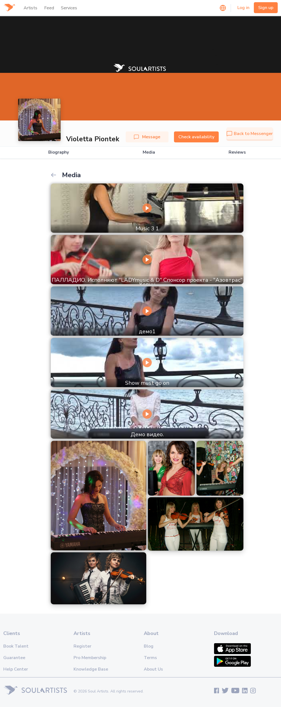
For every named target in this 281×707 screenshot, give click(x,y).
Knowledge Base (91, 669)
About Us (153, 669)
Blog (148, 646)
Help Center (15, 669)
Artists (30, 8)
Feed (49, 8)
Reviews (237, 152)
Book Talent (16, 646)
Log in (243, 8)
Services (69, 8)
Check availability (196, 137)
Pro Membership (90, 657)
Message (147, 137)
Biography (58, 152)
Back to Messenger (250, 134)
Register (82, 646)
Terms (150, 657)
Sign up (265, 8)
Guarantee (14, 657)
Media (149, 152)
